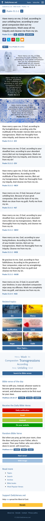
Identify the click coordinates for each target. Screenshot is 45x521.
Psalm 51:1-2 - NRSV (10, 230)
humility (21, 398)
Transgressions (29, 360)
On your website (22, 425)
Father (24, 450)
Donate (22, 505)
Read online (16, 47)
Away (14, 368)
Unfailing (22, 367)
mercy (21, 34)
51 (28, 6)
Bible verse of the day (12, 381)
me (7, 499)
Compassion (11, 360)
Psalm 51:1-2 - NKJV (10, 185)
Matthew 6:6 (7, 449)
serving (29, 398)
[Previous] (3, 11)
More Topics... (22, 348)
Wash (24, 356)
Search (9, 476)
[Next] (21, 11)
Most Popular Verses (15, 487)
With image (22, 461)
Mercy (17, 357)
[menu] (42, 3)
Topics (29, 2)
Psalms (24, 6)
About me (10, 513)
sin (15, 34)
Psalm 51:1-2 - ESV (9, 163)
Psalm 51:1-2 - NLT (9, 208)
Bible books (17, 6)
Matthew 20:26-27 (9, 398)
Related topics (9, 301)
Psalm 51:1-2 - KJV (9, 141)
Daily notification (22, 410)
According (22, 364)
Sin (29, 357)
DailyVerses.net (7, 6)
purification (29, 34)
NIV (5, 47)
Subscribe (36, 2)
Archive (10, 480)
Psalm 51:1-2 (7, 34)
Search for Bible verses (22, 373)
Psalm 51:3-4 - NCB (9, 294)
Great (30, 368)
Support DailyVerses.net (14, 495)
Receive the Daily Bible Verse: (16, 405)
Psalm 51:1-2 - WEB (10, 252)
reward (17, 450)
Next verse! (22, 456)
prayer (31, 450)
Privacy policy (33, 513)
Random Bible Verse (12, 433)
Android (22, 420)
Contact (24, 513)
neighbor (37, 398)
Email (22, 415)
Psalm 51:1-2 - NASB (10, 274)
